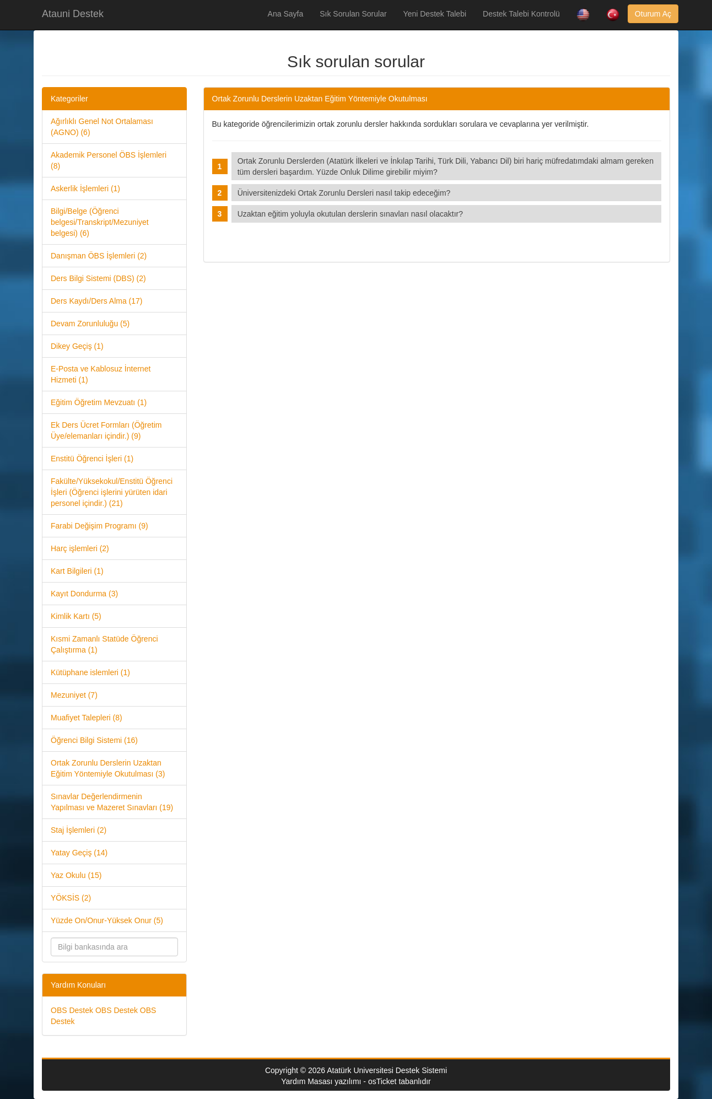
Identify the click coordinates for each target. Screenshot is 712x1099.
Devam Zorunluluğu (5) (90, 323)
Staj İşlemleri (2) (78, 830)
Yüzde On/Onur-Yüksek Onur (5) (107, 920)
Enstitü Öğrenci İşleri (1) (92, 458)
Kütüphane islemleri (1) (90, 672)
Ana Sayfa (286, 13)
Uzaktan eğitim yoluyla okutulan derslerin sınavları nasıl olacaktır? (352, 213)
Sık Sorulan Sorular (353, 13)
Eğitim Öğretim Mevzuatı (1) (99, 402)
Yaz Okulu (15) (76, 875)
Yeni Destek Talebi (434, 13)
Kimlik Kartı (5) (76, 616)
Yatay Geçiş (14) (79, 852)
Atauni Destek (73, 13)
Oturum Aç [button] (653, 13)
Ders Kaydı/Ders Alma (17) (97, 301)
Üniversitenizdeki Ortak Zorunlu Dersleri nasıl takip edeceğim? (346, 192)
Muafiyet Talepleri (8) (86, 717)
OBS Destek (72, 1010)
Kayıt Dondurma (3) (84, 593)
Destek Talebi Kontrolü (521, 13)
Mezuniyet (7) (74, 695)
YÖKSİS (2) (71, 897)
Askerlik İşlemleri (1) (85, 188)
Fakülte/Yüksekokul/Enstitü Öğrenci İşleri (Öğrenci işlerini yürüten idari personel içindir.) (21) (111, 492)
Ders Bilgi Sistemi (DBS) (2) (98, 278)
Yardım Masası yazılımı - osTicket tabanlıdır (356, 1081)
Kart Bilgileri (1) (77, 571)
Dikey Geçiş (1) (77, 346)
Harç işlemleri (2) (80, 548)
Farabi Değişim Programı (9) (99, 525)
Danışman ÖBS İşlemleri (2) (99, 255)
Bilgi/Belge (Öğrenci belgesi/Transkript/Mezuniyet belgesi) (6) (100, 222)
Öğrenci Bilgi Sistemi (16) (94, 740)
